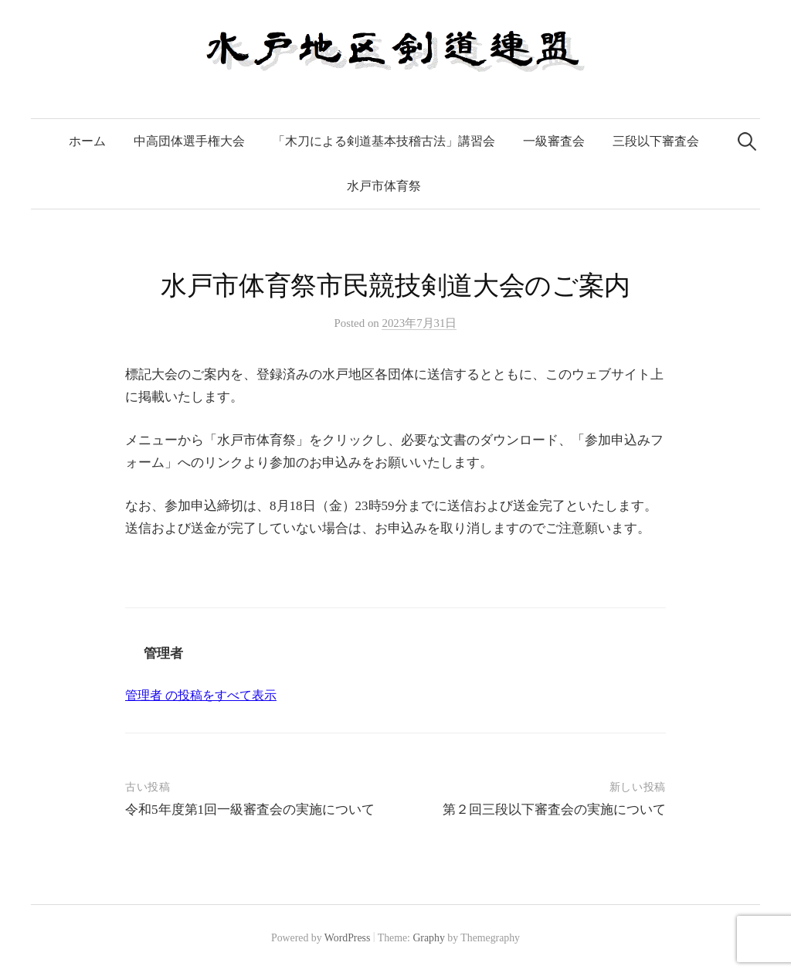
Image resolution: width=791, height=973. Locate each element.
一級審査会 (554, 141)
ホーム (87, 141)
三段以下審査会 (656, 141)
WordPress (347, 938)
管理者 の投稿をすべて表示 (201, 695)
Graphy (428, 938)
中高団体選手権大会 (189, 141)
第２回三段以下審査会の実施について (554, 809)
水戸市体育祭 (384, 185)
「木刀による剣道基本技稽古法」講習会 (384, 141)
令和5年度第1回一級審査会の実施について (250, 809)
